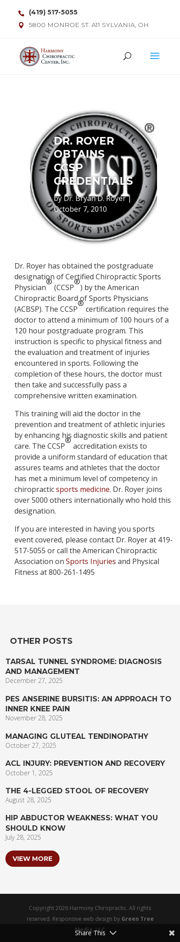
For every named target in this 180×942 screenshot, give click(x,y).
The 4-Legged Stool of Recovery (77, 791)
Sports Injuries (91, 561)
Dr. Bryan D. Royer (95, 198)
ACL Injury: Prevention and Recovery (85, 763)
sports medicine (83, 489)
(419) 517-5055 (53, 12)
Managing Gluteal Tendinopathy (76, 736)
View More (32, 859)
